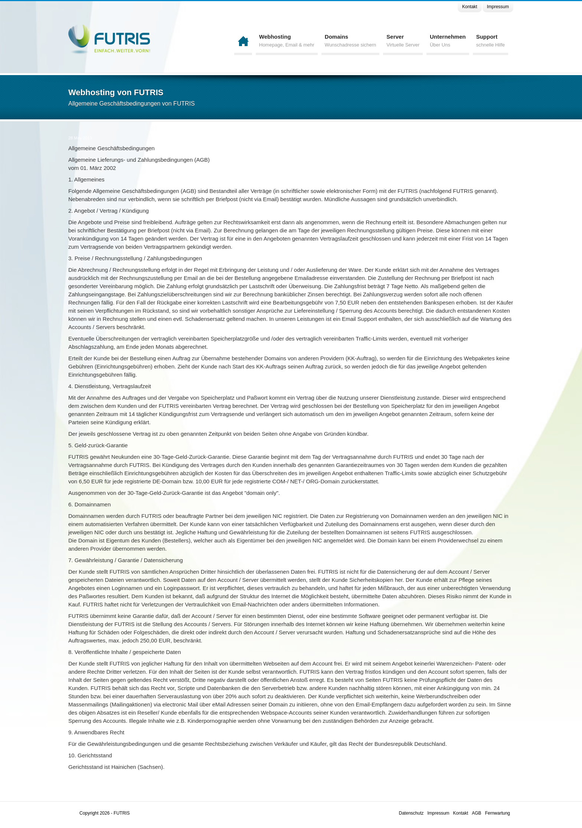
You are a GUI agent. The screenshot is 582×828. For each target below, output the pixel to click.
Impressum (498, 6)
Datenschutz (411, 813)
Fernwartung (497, 813)
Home (243, 41)
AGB (476, 813)
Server (402, 41)
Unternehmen (448, 41)
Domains (350, 41)
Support (490, 41)
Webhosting (286, 41)
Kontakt (469, 6)
